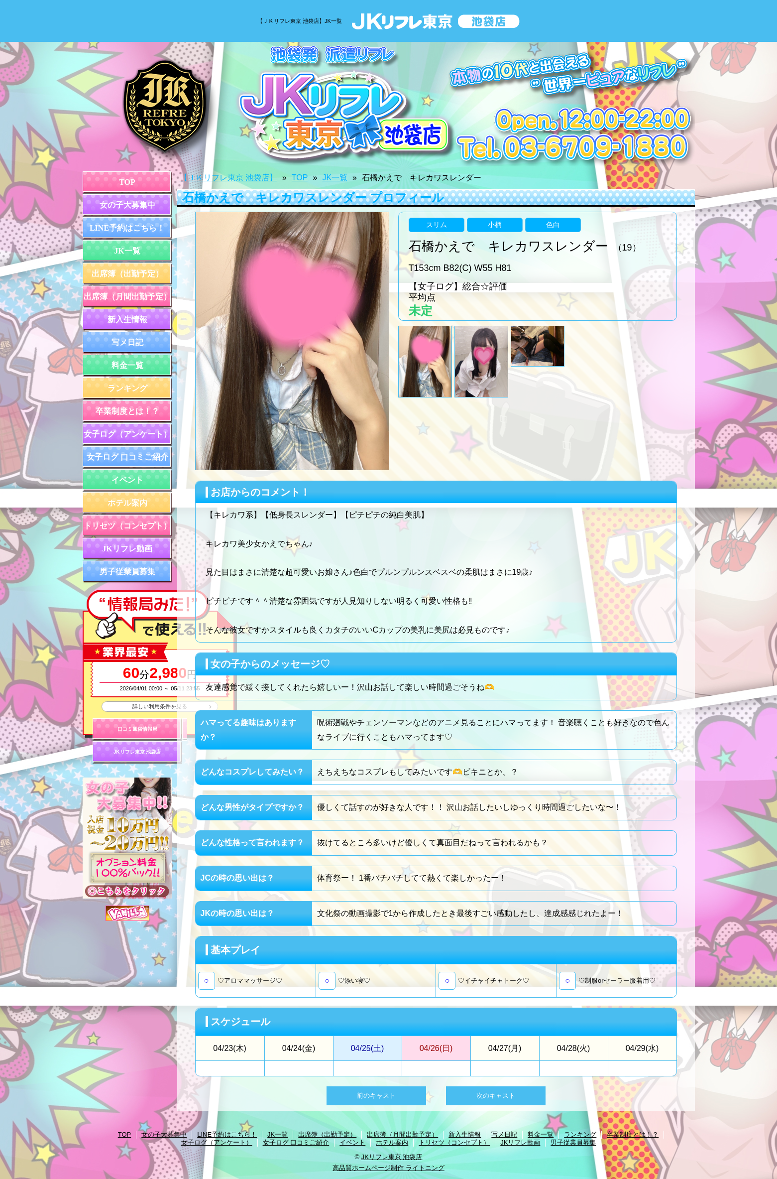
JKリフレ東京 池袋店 (137, 752)
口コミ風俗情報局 (137, 729)
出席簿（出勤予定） (127, 273)
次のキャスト (495, 1095)
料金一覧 (127, 365)
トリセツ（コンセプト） (127, 526)
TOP (127, 182)
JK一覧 (127, 251)
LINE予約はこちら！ (127, 228)
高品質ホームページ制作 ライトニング (388, 1168)
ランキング (127, 388)
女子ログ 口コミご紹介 (127, 457)
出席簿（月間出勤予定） (127, 296)
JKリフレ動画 (127, 548)
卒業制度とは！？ (127, 411)
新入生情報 (127, 319)
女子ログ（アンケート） (127, 434)
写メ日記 (127, 342)
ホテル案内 (127, 503)
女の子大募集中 (127, 205)
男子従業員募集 (127, 571)
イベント (127, 480)
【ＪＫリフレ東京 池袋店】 (228, 177)
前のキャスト (376, 1095)
